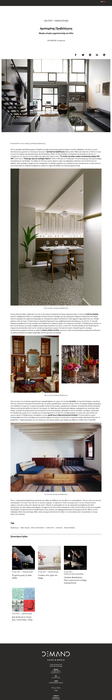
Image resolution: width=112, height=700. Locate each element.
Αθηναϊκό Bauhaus (70, 528)
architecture (60, 528)
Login (56, 690)
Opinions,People (28, 572)
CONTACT (56, 698)
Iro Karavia (61, 41)
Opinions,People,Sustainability (74, 574)
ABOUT (56, 696)
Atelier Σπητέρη (25, 528)
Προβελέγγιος (15, 528)
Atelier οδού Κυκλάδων (38, 528)
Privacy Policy (56, 688)
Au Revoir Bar (50, 528)
